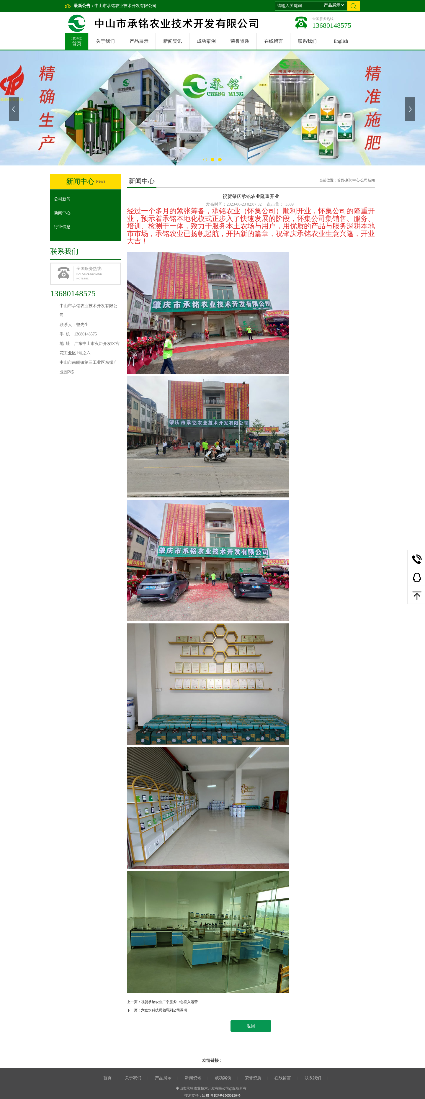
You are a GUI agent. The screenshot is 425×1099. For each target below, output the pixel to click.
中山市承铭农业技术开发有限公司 (125, 6)
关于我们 (105, 41)
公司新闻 (62, 199)
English (341, 41)
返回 (251, 1026)
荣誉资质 (240, 41)
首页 (76, 39)
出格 (205, 1095)
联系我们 (307, 41)
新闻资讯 (172, 41)
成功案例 (206, 41)
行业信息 (62, 227)
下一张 (410, 109)
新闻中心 (62, 213)
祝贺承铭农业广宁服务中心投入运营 (169, 1002)
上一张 (14, 109)
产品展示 (139, 41)
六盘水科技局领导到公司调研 (164, 1010)
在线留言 (273, 41)
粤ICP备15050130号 (225, 1095)
